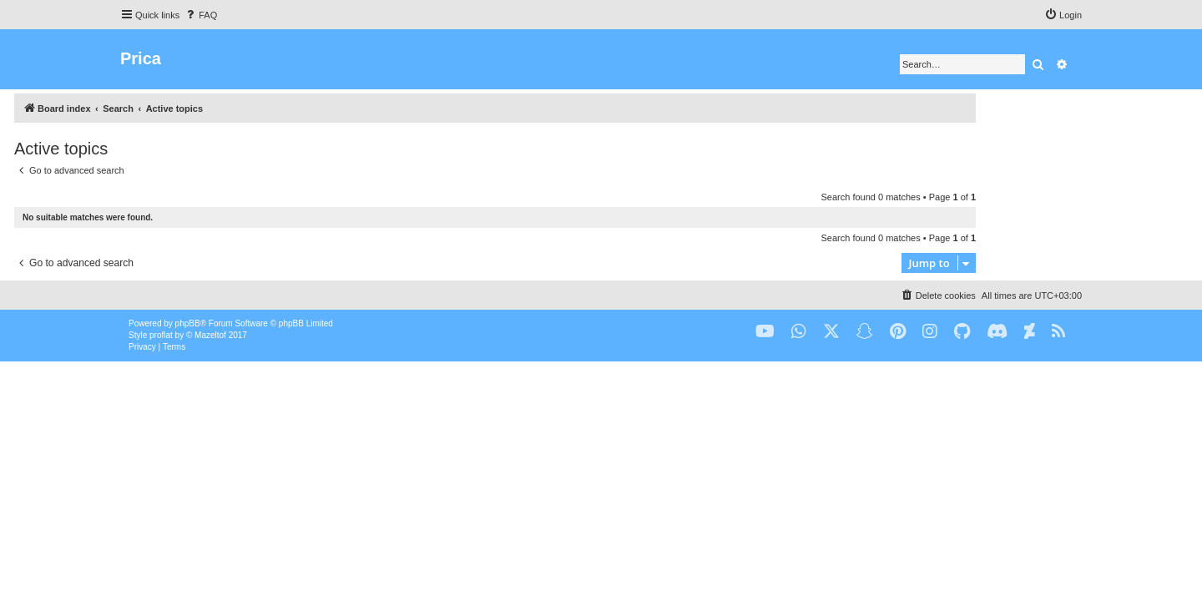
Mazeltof (210, 335)
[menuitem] (200, 15)
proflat (161, 335)
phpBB (187, 323)
